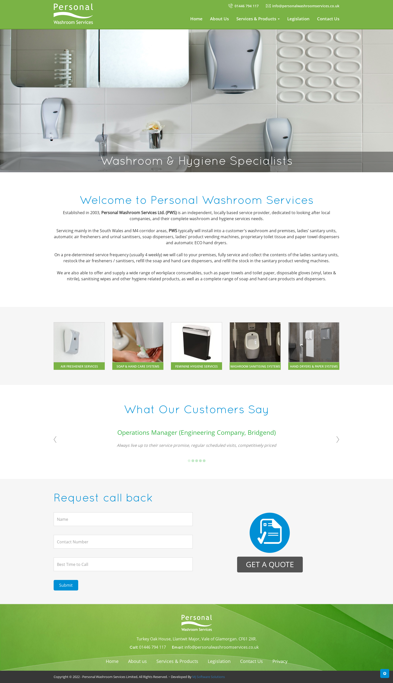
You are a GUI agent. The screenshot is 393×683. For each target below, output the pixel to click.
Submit (66, 585)
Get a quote (270, 564)
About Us (219, 19)
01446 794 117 (247, 6)
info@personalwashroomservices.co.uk (305, 6)
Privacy (279, 661)
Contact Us (328, 19)
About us (137, 661)
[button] (384, 673)
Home (196, 19)
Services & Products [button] (258, 19)
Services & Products (177, 661)
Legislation (298, 19)
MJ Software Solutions (208, 676)
